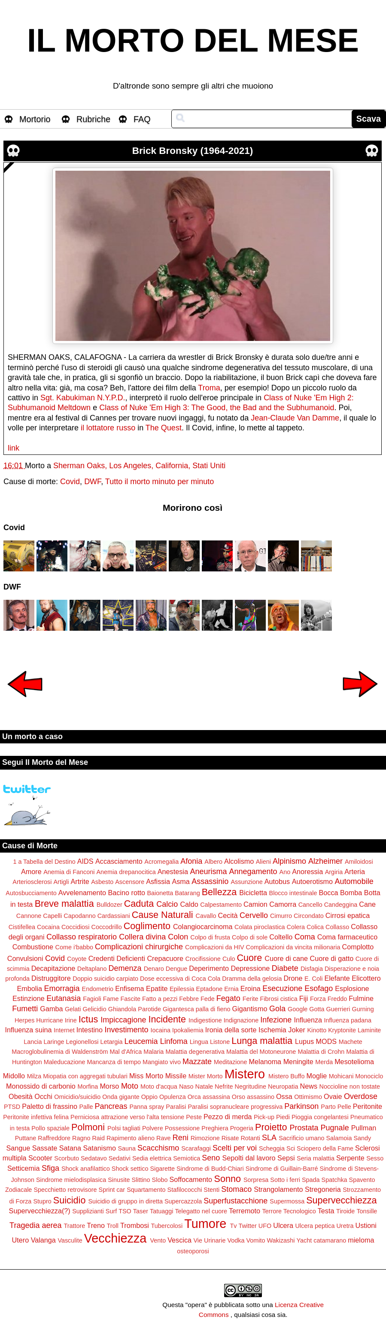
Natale (204, 1086)
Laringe (54, 1041)
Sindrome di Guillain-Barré (282, 1168)
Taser (140, 1211)
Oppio (149, 1096)
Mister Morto (205, 1076)
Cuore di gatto (332, 958)
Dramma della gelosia (252, 978)
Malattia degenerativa (195, 1051)
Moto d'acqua (158, 1086)
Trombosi (134, 1225)
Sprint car (112, 1189)
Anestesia (173, 871)
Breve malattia (64, 903)
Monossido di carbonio (41, 1086)
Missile (175, 1076)
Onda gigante (120, 1096)
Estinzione (28, 998)
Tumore (205, 1224)
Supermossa (287, 1201)
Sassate (45, 1148)
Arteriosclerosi (32, 881)
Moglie (317, 1076)
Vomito (255, 1240)
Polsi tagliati (123, 1128)
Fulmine (361, 998)
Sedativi (120, 1158)
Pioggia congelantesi (320, 1117)
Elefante (337, 978)
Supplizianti (88, 1211)
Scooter (40, 1158)
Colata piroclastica (259, 927)
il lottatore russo (108, 428)
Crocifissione (203, 958)
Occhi (43, 1096)
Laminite (369, 1030)
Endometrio (98, 988)
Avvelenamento (82, 892)
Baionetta (160, 893)
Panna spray (147, 1106)
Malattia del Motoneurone (261, 1051)
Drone (292, 978)
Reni (180, 1137)
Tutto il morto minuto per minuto (159, 481)
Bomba (351, 892)
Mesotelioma (354, 1061)
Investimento (127, 1029)
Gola (277, 1008)
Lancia (33, 1041)
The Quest (164, 428)
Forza (318, 998)
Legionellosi (82, 1041)
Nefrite (224, 1086)
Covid (70, 481)
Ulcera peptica (314, 1225)
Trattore (74, 1225)
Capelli (52, 915)
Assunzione (246, 881)
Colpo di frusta (210, 937)
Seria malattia (315, 1158)
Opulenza (172, 1096)
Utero (20, 1240)
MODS (326, 1041)
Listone (220, 1041)
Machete (350, 1041)
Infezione (276, 1020)
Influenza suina (28, 1030)
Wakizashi (281, 1240)
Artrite (79, 881)
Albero (213, 861)
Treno (96, 1225)
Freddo (337, 998)
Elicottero (366, 978)
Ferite (250, 998)
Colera (296, 927)
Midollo (14, 1076)
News (308, 1086)
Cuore (249, 957)
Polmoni (88, 1127)
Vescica (179, 1240)
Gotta (316, 1009)
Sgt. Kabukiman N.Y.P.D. (82, 397)
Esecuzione (282, 988)
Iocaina (160, 1030)
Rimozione (205, 1138)
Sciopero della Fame (325, 1148)
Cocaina (48, 927)
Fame (111, 998)
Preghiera (214, 1128)
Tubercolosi (166, 1225)
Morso (109, 1086)
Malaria (153, 1051)
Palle (86, 1106)
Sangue (18, 1148)
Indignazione (241, 1020)
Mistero (245, 1074)
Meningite (298, 1061)
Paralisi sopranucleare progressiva (235, 1106)
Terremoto (244, 1211)
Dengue (176, 968)
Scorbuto (66, 1158)
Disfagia (312, 968)
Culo (228, 958)
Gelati (73, 1009)
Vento (158, 1240)
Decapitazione (53, 968)
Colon (178, 937)
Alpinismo (289, 861)
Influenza (308, 1020)
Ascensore (129, 881)
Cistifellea (22, 927)
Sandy (362, 1138)
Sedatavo (94, 1158)
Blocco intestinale (293, 893)
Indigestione (205, 1020)
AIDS (85, 861)
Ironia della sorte (231, 1030)
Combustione (32, 947)
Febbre (189, 998)
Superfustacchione (235, 1201)
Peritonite (367, 1106)
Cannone (28, 915)
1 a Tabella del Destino (44, 861)
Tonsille (366, 1211)
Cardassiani (113, 915)
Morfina (87, 1086)
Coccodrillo (106, 927)
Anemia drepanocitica (125, 872)
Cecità (228, 915)
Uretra (344, 1225)
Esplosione (352, 988)
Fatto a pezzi (159, 998)
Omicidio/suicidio (77, 1096)
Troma (209, 388)
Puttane (25, 1138)
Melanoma (265, 1061)
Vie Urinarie (210, 1240)
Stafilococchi (184, 1189)
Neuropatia (283, 1086)
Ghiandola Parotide (134, 1009)
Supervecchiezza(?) (39, 1211)
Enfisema (129, 988)
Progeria (241, 1128)
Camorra (282, 904)
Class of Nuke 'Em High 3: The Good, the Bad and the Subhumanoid (216, 407)
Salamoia (339, 1138)
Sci (290, 1148)
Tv (233, 1225)
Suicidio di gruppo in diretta (125, 1201)
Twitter (247, 1225)
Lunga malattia (261, 1040)
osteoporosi (193, 1251)
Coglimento (147, 926)
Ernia (231, 988)
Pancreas (110, 1106)
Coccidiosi (75, 927)
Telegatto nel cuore (201, 1211)
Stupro (42, 1201)
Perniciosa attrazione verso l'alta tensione (127, 1117)
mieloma (361, 1240)
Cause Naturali (162, 914)
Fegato (228, 998)
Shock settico (130, 1168)
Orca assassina (209, 1096)
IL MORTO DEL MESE (193, 40)
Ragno (81, 1138)
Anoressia (307, 871)
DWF (92, 481)
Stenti (211, 1189)
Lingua (199, 1041)
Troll (113, 1225)
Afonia (191, 861)
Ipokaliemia (188, 1030)
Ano (285, 872)
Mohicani (341, 1076)
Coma (305, 937)
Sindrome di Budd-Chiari (210, 1168)
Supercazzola (183, 1201)
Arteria (354, 871)
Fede (208, 998)
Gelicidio (94, 1009)
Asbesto (102, 881)
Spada (311, 1179)
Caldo (189, 904)
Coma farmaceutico (347, 937)
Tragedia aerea (35, 1225)
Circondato (309, 915)
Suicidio (69, 1200)
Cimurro (281, 915)
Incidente (167, 1019)
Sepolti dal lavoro (248, 1158)
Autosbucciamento (31, 893)
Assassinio (209, 881)
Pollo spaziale (50, 1128)
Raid (98, 1138)
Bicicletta (253, 892)
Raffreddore (54, 1138)
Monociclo (369, 1076)
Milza (34, 1076)
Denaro (154, 968)
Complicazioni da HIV (214, 947)
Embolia (29, 988)
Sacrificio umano (301, 1138)
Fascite (130, 998)
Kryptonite (342, 1030)
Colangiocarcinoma (203, 926)
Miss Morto (146, 1076)
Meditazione (230, 1062)
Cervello (254, 915)
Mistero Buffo (286, 1076)
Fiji (303, 998)
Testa (326, 1211)
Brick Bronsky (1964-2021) (192, 150)
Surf (111, 1211)
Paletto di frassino (49, 1106)
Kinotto (316, 1030)
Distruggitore (51, 978)
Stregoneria (323, 1189)
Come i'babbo (74, 947)
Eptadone (209, 988)
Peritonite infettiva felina (36, 1117)
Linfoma (174, 1041)
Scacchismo (158, 1148)
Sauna (127, 1148)
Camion (255, 904)
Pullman (363, 1128)
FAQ (142, 119)
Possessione (182, 1128)
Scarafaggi (196, 1148)
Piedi (283, 1117)
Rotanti (250, 1138)
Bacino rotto (126, 892)
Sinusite (119, 1179)
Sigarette (162, 1168)
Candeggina (341, 904)
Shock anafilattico (85, 1168)
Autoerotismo (312, 881)
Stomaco (236, 1189)
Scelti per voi (235, 1148)
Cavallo (206, 915)
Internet (64, 1030)
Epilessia (182, 988)
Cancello (310, 904)
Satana (70, 1148)
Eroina (250, 988)
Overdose (360, 1096)
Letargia (111, 1041)
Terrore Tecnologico (289, 1211)
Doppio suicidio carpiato (105, 978)
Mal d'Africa (125, 1051)
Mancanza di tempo (114, 1062)
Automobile (354, 881)
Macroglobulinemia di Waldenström (60, 1051)
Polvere (152, 1128)
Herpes (24, 1020)
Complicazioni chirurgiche (139, 946)
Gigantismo (249, 1009)
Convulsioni (25, 958)
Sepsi (286, 1158)
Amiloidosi (359, 861)
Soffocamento (190, 1179)
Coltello (280, 937)
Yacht (304, 1240)
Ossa (284, 1096)
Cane (367, 904)
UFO (264, 1225)
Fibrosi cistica (279, 998)
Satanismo (99, 1148)
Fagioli (92, 998)
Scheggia (272, 1148)
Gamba (51, 1009)
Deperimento (209, 968)
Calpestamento (221, 904)
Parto (328, 1106)
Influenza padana (347, 1020)
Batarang (187, 893)
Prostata (304, 1127)
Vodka (235, 1240)
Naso (186, 1086)
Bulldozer (109, 904)
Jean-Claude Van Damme (295, 418)
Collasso (337, 927)
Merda (324, 1062)
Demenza (125, 968)
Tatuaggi (161, 1211)
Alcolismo (239, 861)
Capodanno (79, 915)
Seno (211, 1158)
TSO (125, 1211)
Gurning (363, 1009)
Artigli (61, 881)
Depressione (250, 968)
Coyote (77, 958)
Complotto (358, 947)
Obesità (21, 1096)
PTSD (12, 1106)
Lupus (304, 1041)
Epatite (156, 988)
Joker (296, 1030)
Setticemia (23, 1168)
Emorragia (61, 988)
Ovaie (333, 1096)
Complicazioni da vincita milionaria (293, 947)
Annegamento (253, 871)
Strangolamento (278, 1189)
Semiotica (186, 1158)
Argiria (334, 872)
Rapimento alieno (130, 1138)
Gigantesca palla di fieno (197, 1009)
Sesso (374, 1158)
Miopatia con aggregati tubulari (85, 1076)
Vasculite (70, 1240)
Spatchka (334, 1179)
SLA (269, 1137)
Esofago (318, 988)
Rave (163, 1138)
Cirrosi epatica (347, 915)
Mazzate (197, 1061)
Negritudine (250, 1086)
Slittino (140, 1179)
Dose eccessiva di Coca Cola (180, 978)
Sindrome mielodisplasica (71, 1179)
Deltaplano (92, 968)
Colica (315, 927)
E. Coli (313, 978)
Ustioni (365, 1225)
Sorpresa (255, 1179)
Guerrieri (338, 1009)
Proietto (271, 1127)
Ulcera (283, 1225)
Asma (180, 881)
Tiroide (345, 1211)
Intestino (89, 1030)
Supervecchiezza (341, 1200)
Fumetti (25, 1008)
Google (297, 1009)
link (13, 448)
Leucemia (141, 1041)
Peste (194, 1117)
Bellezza (219, 892)
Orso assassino (253, 1096)
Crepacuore (165, 958)
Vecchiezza (115, 1238)
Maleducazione (64, 1062)
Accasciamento (119, 861)
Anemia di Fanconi (68, 872)
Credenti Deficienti (116, 958)
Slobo (160, 1179)
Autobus (277, 881)
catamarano (329, 1240)
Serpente (350, 1158)
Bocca (328, 892)
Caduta (139, 903)
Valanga (43, 1240)
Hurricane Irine (56, 1020)
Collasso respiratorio (81, 937)
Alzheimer (325, 861)
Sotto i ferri (285, 1179)
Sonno (227, 1178)
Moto (129, 1086)
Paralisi (176, 1106)
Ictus (88, 1019)
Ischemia (272, 1030)
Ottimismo (308, 1096)
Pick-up (264, 1117)
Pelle (344, 1106)
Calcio (167, 904)
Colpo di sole (249, 937)
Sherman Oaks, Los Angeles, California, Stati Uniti (139, 465)
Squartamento (146, 1189)
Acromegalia (161, 861)
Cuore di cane (286, 958)
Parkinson (301, 1106)
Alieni (263, 861)
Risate (230, 1138)
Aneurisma (208, 871)
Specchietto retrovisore (65, 1189)
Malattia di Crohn (321, 1051)
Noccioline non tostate (349, 1086)
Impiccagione (123, 1020)
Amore (31, 871)
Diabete (285, 968)
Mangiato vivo (162, 1062)
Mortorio (35, 119)
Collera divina (142, 937)
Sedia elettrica (151, 1158)
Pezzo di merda (228, 1116)
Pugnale (335, 1127)
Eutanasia (63, 998)
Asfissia (158, 881)
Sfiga (50, 1168)
